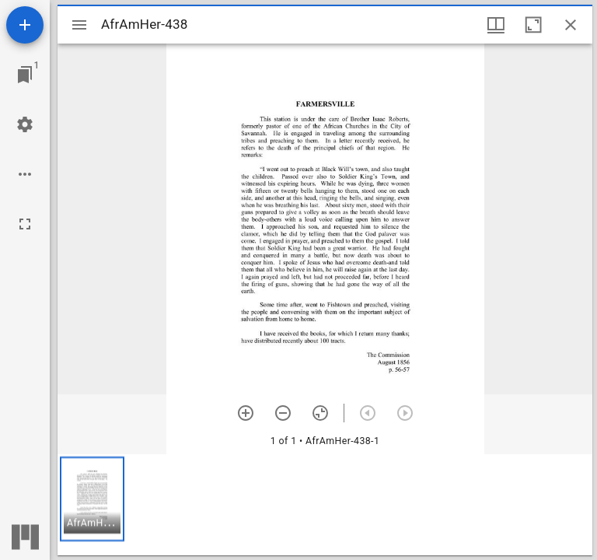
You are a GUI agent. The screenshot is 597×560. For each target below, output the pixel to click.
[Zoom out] (283, 413)
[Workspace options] (25, 174)
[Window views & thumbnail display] (496, 25)
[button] (92, 498)
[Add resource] (25, 25)
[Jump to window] (25, 74)
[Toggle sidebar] (79, 25)
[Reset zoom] (320, 413)
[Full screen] (25, 224)
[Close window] (570, 25)
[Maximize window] (533, 25)
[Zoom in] (245, 413)
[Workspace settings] (25, 124)
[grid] (325, 504)
